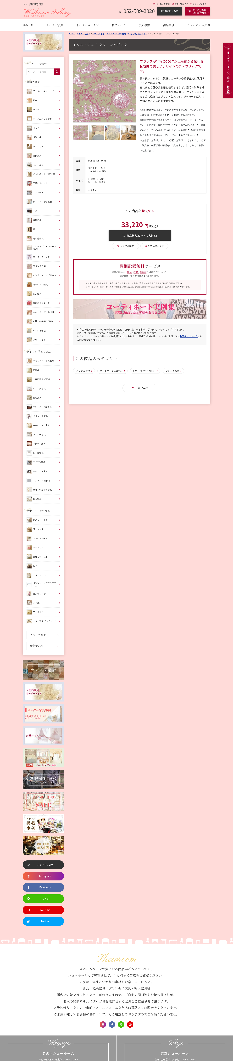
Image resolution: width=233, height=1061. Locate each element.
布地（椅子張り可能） (137, 33)
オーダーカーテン (87, 25)
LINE (121, 1024)
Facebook (112, 1024)
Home (72, 33)
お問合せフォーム (189, 336)
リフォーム (118, 25)
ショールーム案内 (198, 25)
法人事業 (144, 25)
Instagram (103, 1024)
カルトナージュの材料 (116, 33)
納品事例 (168, 25)
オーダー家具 (54, 25)
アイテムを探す (83, 33)
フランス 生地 (98, 33)
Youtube (130, 1024)
